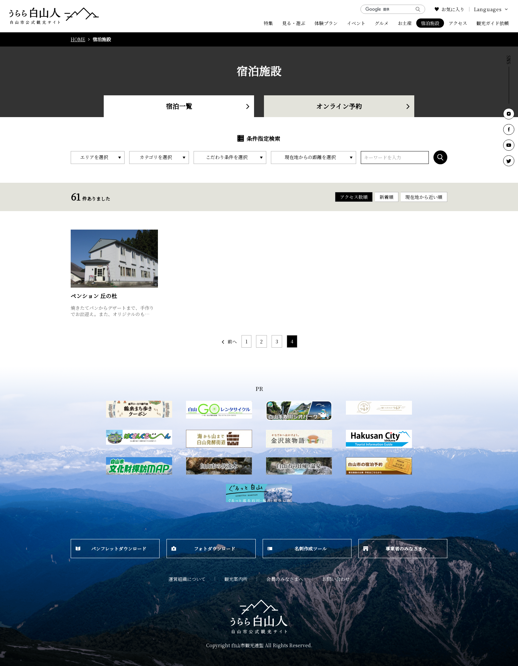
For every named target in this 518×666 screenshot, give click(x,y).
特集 (268, 23)
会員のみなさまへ (284, 579)
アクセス (458, 23)
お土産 (405, 23)
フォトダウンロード (203, 548)
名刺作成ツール (297, 548)
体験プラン (326, 23)
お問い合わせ (336, 579)
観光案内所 (235, 579)
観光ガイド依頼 (492, 23)
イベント (356, 23)
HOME (78, 39)
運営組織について (186, 579)
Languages (491, 9)
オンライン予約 (363, 106)
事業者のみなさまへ (395, 548)
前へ (229, 341)
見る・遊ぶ (293, 23)
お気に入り (449, 9)
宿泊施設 (430, 23)
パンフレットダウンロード (111, 548)
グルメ (381, 23)
